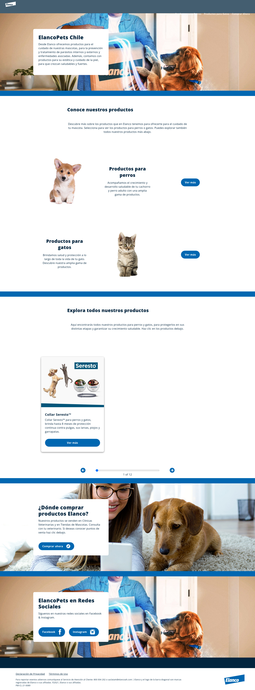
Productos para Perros (188, 14)
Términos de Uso (58, 670)
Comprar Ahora (241, 14)
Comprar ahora (56, 543)
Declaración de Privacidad (30, 670)
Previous (83, 466)
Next (172, 466)
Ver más (190, 187)
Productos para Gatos (216, 14)
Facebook (51, 628)
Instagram (84, 628)
